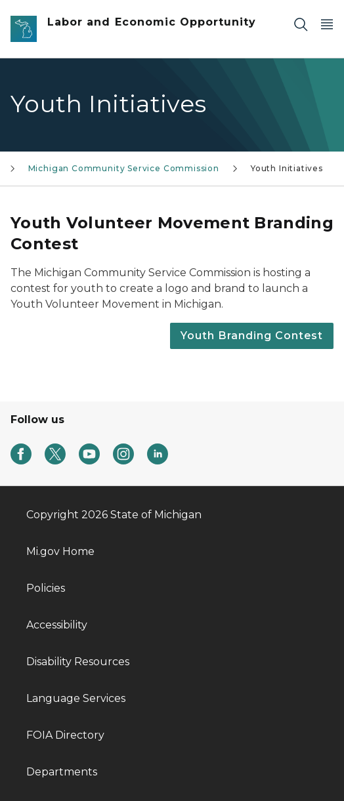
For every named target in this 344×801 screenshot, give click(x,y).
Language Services (75, 698)
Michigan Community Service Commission (123, 168)
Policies (45, 588)
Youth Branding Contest (252, 335)
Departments (61, 772)
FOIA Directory (65, 735)
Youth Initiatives (287, 168)
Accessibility (56, 625)
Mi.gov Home (60, 551)
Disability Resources (77, 661)
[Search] (301, 24)
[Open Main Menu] (327, 24)
